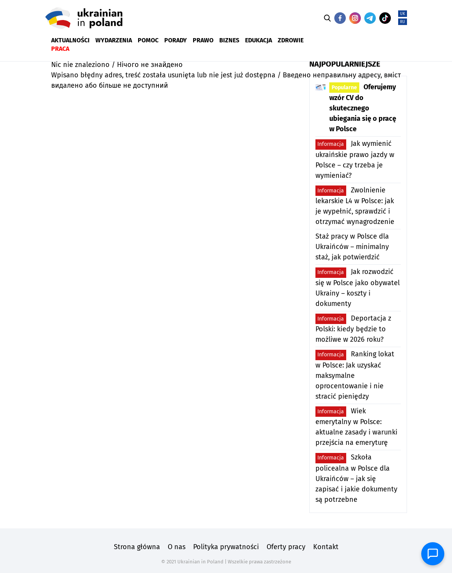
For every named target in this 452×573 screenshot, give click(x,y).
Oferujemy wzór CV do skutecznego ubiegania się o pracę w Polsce (362, 107)
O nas (176, 547)
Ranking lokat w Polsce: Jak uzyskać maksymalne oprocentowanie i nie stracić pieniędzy (355, 375)
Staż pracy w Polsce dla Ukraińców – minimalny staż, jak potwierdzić (352, 246)
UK (402, 14)
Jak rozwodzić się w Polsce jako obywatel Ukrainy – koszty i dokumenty (357, 287)
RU (402, 22)
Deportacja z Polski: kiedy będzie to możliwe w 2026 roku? (353, 329)
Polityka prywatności (226, 547)
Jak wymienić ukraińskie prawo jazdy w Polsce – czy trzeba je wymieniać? (354, 159)
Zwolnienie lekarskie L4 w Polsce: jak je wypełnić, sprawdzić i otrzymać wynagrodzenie (354, 205)
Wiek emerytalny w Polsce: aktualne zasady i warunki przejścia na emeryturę (356, 426)
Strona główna (137, 547)
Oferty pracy (286, 547)
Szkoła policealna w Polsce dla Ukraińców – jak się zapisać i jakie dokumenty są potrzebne (356, 478)
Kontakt (326, 547)
